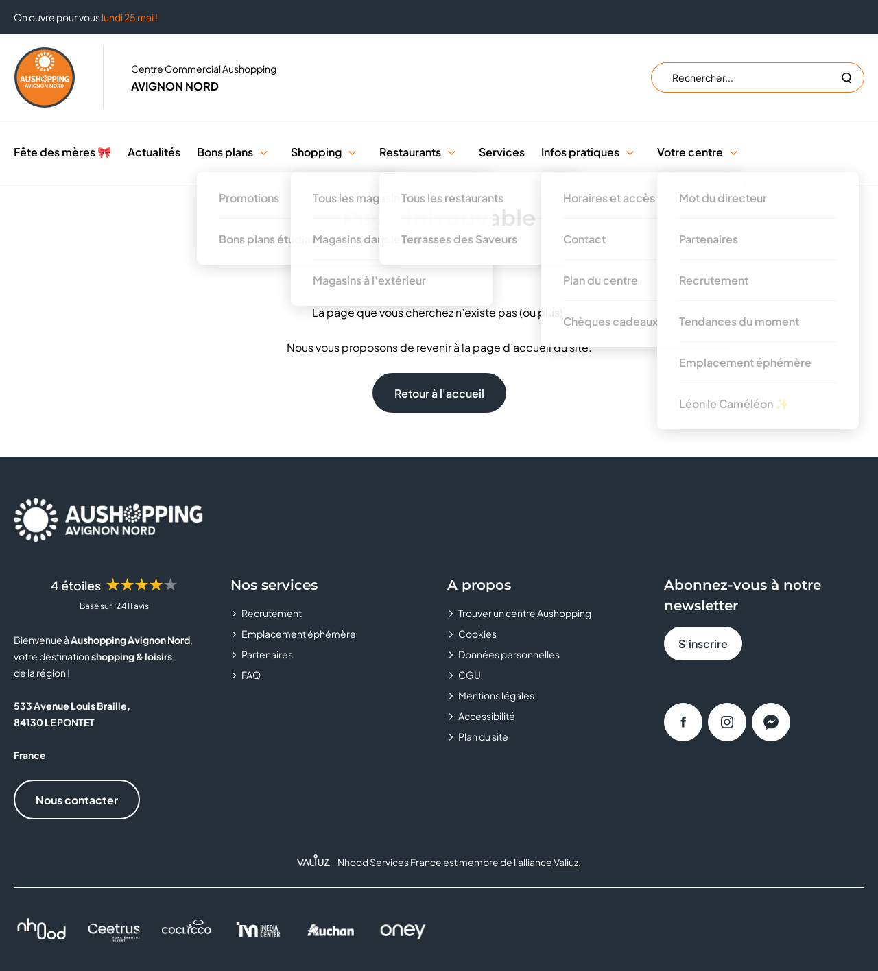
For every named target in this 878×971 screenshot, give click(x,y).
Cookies (477, 633)
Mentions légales (496, 695)
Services (502, 152)
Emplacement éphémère (298, 633)
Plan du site (483, 736)
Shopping (316, 152)
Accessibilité (486, 716)
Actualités (154, 152)
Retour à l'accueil (439, 393)
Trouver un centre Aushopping (524, 613)
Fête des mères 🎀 (62, 152)
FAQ (251, 675)
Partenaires (267, 654)
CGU (469, 675)
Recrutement (271, 613)
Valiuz (566, 862)
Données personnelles (509, 654)
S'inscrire (703, 643)
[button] (263, 152)
